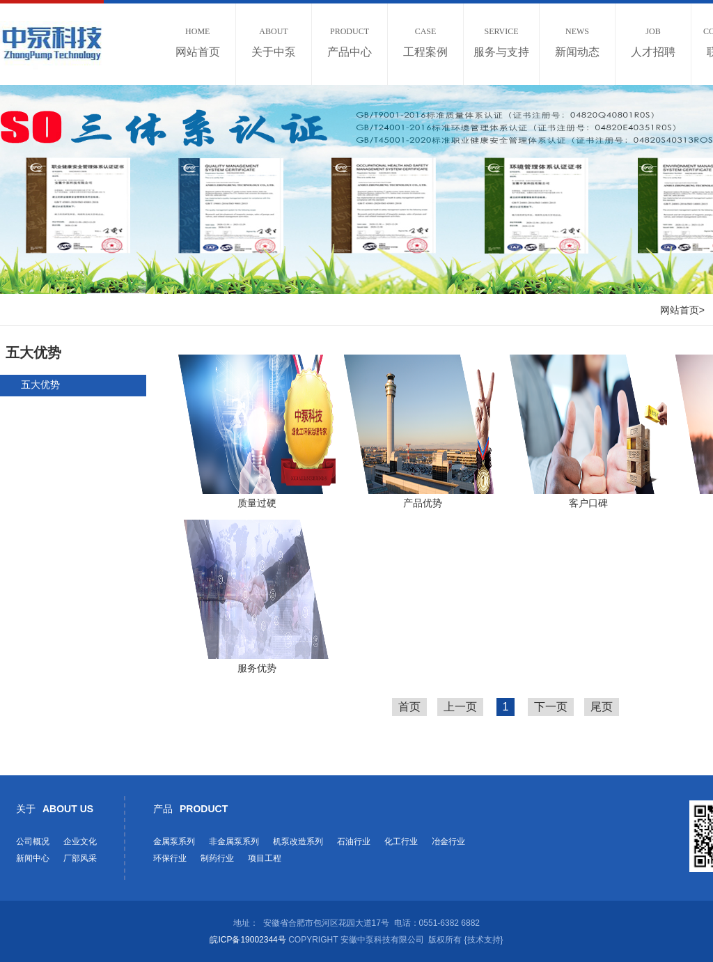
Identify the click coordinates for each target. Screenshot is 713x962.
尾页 (601, 707)
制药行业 (217, 858)
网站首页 (197, 42)
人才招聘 (653, 42)
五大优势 (40, 384)
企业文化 (80, 841)
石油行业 (353, 841)
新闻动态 (577, 42)
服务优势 (256, 668)
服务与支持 (501, 42)
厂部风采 (80, 858)
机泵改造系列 (298, 841)
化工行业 (401, 841)
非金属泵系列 (234, 841)
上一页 (460, 707)
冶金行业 (448, 841)
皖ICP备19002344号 (247, 940)
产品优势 (422, 503)
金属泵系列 (174, 841)
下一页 (550, 707)
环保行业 (170, 858)
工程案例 (425, 42)
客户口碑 (588, 503)
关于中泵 (273, 42)
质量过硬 (256, 503)
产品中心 (349, 42)
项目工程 (264, 858)
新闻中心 (32, 858)
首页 (409, 707)
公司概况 (32, 841)
